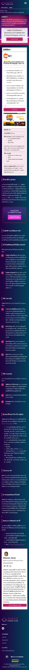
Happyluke (4, 197)
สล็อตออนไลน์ (5, 640)
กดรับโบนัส (14, 109)
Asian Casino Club (23, 666)
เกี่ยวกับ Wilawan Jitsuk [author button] (15, 605)
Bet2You (12, 197)
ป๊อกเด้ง (21, 449)
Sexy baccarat (10, 423)
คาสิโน (19, 184)
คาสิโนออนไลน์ (4, 7)
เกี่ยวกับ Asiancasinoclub (8, 650)
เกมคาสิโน (4, 643)
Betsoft (3, 423)
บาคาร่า (17, 451)
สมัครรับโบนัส (14, 39)
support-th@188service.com (17, 544)
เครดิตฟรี (4, 637)
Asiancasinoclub (8, 563)
